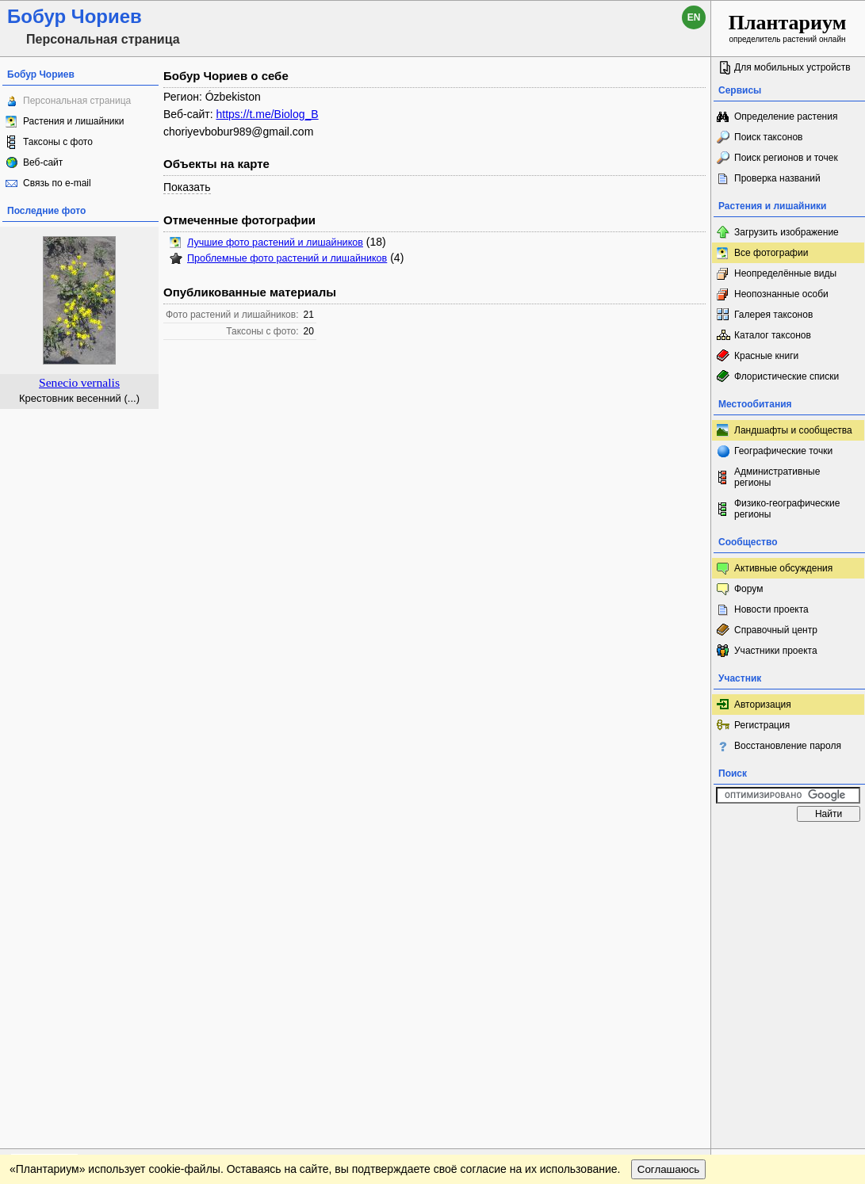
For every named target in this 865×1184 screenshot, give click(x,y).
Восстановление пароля (787, 745)
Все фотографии (771, 252)
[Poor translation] (58, 960)
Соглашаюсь (668, 877)
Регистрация (762, 725)
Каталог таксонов (772, 335)
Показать (187, 187)
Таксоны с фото (58, 141)
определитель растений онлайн (788, 27)
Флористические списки (786, 376)
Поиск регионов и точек (786, 157)
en (694, 17)
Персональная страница (77, 100)
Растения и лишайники (73, 121)
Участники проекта (775, 650)
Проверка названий (777, 178)
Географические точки (783, 450)
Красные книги (766, 355)
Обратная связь (121, 845)
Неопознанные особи (781, 294)
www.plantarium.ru (788, 844)
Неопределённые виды (785, 273)
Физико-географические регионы (787, 509)
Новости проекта (771, 609)
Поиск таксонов (768, 137)
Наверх (686, 845)
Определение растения (785, 116)
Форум (748, 588)
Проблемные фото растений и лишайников (287, 258)
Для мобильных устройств (792, 67)
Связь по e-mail (57, 183)
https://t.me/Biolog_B (267, 114)
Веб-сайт (43, 162)
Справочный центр (775, 630)
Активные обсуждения (783, 568)
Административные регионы (777, 477)
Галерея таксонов (773, 314)
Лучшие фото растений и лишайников (275, 242)
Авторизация (762, 704)
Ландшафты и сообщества (793, 430)
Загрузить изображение (786, 232)
